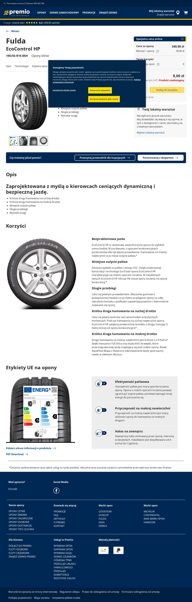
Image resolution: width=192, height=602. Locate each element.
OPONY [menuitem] (41, 12)
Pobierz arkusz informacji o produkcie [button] (31, 448)
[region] (97, 83)
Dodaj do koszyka (166, 90)
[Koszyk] (185, 12)
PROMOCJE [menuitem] (88, 12)
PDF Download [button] (17, 454)
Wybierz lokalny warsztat (151, 132)
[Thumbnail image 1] (13, 141)
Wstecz (12, 31)
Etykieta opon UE (41, 66)
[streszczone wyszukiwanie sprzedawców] (165, 12)
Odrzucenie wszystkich (100, 90)
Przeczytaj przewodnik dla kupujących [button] (105, 158)
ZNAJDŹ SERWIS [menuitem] (108, 12)
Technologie (21, 66)
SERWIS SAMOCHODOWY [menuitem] (64, 12)
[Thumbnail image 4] (43, 141)
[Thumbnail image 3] (33, 141)
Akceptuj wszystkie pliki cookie (104, 99)
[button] (157, 51)
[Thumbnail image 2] (23, 141)
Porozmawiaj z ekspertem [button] (160, 158)
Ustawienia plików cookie (64, 90)
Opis (8, 66)
